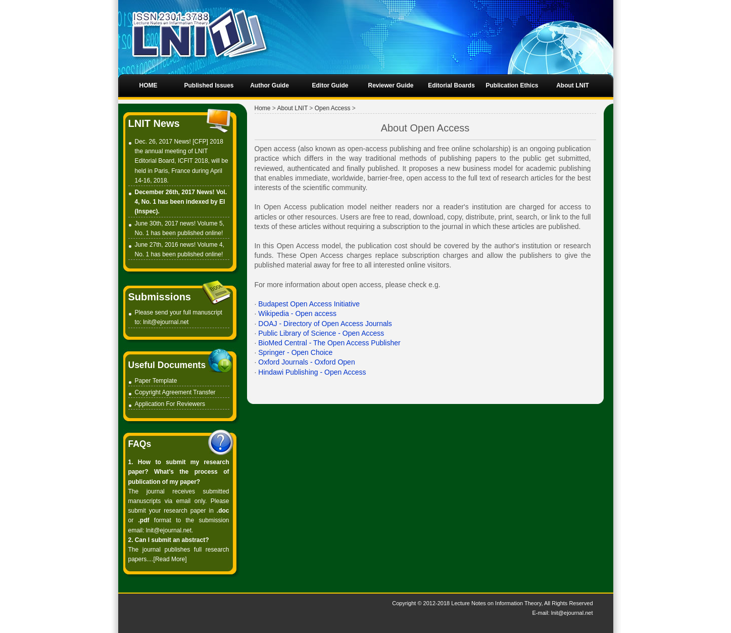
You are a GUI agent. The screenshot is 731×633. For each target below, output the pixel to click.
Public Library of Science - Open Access (321, 333)
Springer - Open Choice (295, 352)
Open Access (333, 108)
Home (263, 108)
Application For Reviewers (170, 404)
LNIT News (154, 123)
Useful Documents (167, 365)
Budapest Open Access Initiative (309, 304)
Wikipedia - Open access (297, 313)
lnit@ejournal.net (165, 322)
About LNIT (292, 108)
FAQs (140, 444)
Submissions (159, 296)
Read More (170, 559)
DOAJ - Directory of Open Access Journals (325, 324)
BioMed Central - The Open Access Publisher (329, 343)
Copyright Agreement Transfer (175, 392)
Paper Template (156, 380)
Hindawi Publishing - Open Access (312, 372)
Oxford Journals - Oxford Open (306, 362)
